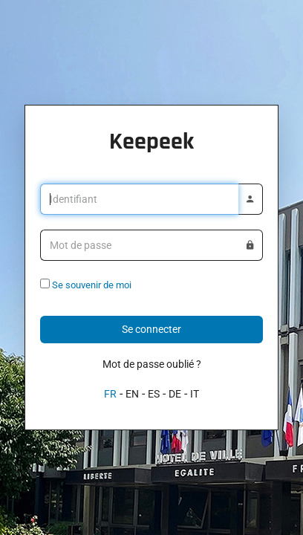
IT (194, 394)
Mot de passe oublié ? (151, 364)
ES (154, 394)
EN (132, 394)
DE (175, 394)
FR (110, 394)
